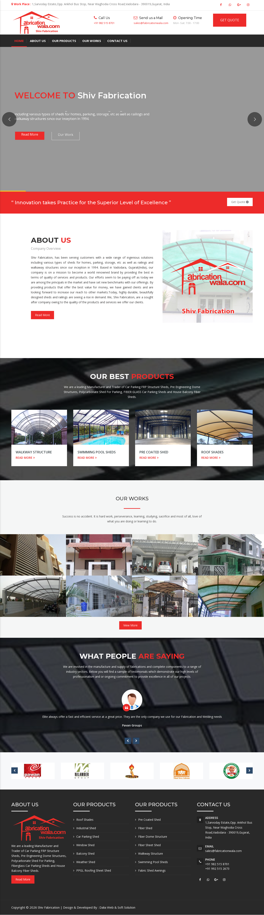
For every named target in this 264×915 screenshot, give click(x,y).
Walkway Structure (34, 452)
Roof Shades (212, 452)
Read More (42, 315)
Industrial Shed (86, 828)
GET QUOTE (229, 20)
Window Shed (85, 845)
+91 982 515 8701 (104, 23)
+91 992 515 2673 (217, 869)
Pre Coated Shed (153, 452)
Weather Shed (85, 862)
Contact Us (117, 41)
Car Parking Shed (87, 837)
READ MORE (25, 458)
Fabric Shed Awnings (152, 870)
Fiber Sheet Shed (149, 845)
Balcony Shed (85, 853)
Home (19, 41)
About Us (38, 41)
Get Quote (240, 202)
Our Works (91, 41)
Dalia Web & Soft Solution (117, 907)
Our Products (64, 41)
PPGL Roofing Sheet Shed (93, 870)
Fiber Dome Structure (152, 837)
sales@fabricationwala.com (151, 23)
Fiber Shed (145, 828)
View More (130, 625)
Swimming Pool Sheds (97, 452)
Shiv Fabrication (49, 907)
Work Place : (22, 4)
